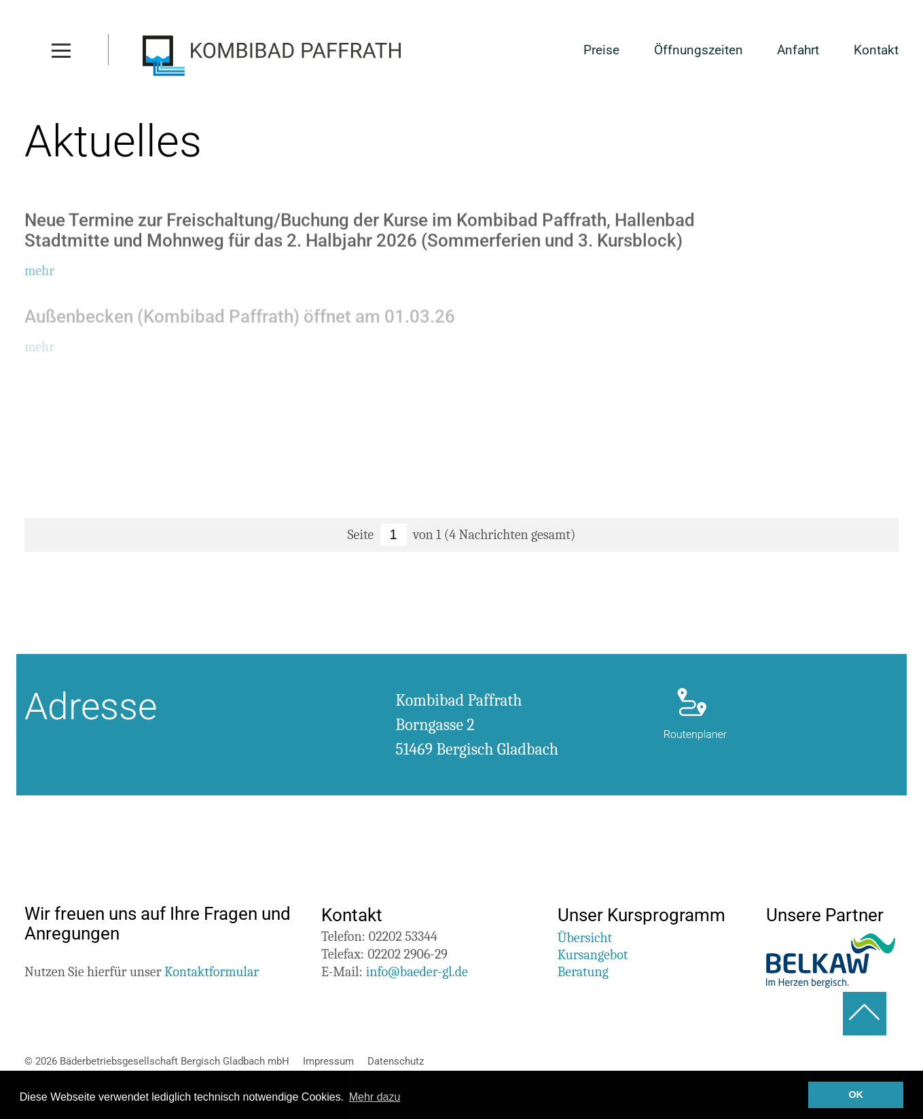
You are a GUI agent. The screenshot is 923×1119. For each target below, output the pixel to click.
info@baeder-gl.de (417, 972)
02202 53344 (403, 936)
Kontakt (876, 51)
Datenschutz (395, 1061)
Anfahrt (798, 51)
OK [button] (855, 1094)
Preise (601, 51)
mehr (39, 273)
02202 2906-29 (407, 954)
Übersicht (585, 938)
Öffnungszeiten (698, 51)
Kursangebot (593, 955)
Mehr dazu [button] (375, 1097)
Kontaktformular (211, 972)
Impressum (328, 1061)
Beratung (583, 972)
